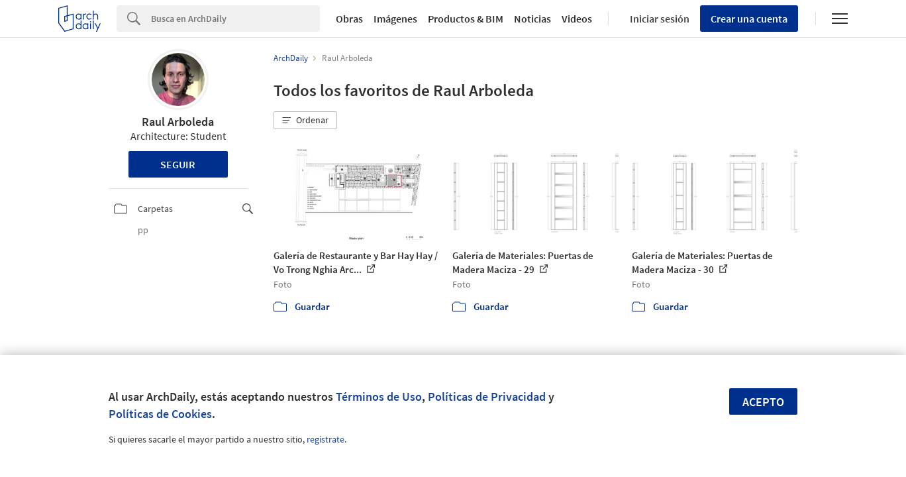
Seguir (177, 164)
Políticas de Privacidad (487, 396)
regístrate (325, 439)
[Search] (235, 18)
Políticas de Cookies (160, 413)
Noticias (532, 18)
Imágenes (395, 18)
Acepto (763, 401)
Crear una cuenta (749, 18)
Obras (349, 18)
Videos (577, 18)
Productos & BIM (465, 18)
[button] (305, 120)
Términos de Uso (379, 396)
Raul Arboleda (178, 121)
